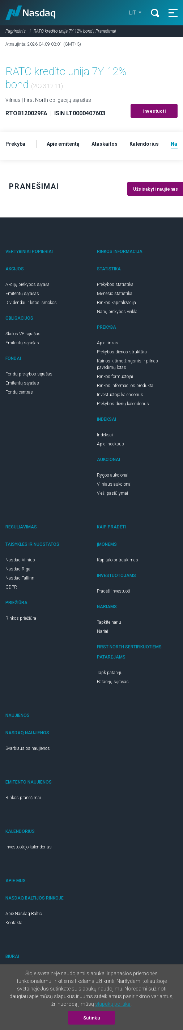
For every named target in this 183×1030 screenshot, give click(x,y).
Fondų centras (19, 392)
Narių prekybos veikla (117, 311)
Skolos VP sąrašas (23, 333)
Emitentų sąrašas (22, 293)
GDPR (11, 587)
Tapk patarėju (110, 672)
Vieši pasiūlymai (112, 493)
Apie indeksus (110, 444)
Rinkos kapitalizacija (116, 302)
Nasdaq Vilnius (20, 559)
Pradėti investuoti (113, 591)
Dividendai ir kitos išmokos (31, 302)
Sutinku (91, 1018)
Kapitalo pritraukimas (117, 559)
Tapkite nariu (109, 622)
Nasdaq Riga (17, 569)
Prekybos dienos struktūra (122, 351)
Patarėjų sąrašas (113, 681)
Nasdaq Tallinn (19, 578)
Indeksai (105, 434)
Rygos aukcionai (112, 475)
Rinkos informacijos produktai (125, 385)
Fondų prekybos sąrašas (28, 374)
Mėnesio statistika (114, 293)
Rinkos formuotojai (115, 376)
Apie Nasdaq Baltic (23, 913)
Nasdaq (30, 12)
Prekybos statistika (115, 284)
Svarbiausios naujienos (27, 748)
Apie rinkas (107, 342)
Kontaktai (14, 922)
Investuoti (154, 111)
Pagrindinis (15, 31)
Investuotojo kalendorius (120, 394)
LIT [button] (133, 13)
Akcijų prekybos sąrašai (28, 284)
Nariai (102, 631)
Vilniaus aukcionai (114, 484)
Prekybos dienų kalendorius (123, 403)
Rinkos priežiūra (20, 618)
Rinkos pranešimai (23, 797)
